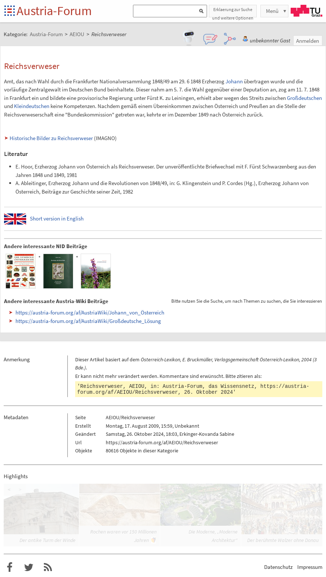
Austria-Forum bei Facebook (9, 567)
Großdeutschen (304, 97)
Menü (272, 10)
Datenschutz (278, 566)
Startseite (10, 11)
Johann (234, 81)
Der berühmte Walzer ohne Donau (283, 540)
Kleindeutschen (31, 106)
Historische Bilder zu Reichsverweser (51, 138)
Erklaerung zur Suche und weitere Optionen (232, 12)
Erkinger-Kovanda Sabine (206, 434)
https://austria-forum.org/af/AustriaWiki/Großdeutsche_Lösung (88, 320)
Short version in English (57, 218)
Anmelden (307, 40)
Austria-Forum (54, 10)
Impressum (309, 566)
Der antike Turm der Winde (48, 540)
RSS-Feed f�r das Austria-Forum (48, 567)
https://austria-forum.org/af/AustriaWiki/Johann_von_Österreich (89, 312)
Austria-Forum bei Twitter (29, 567)
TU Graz (306, 11)
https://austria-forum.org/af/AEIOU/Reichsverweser (162, 442)
